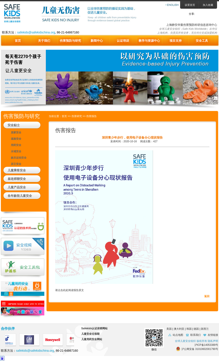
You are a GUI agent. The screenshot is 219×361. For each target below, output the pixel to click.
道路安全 (16, 138)
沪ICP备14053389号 (206, 344)
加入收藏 (208, 5)
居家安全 (16, 132)
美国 (168, 328)
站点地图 (178, 334)
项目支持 (175, 40)
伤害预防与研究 (70, 40)
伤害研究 (76, 116)
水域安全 (16, 151)
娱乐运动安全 (19, 157)
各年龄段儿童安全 (20, 195)
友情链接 (213, 334)
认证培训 (123, 40)
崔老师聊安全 (17, 178)
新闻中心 (97, 40)
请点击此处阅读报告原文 (69, 290)
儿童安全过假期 (90, 333)
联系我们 (195, 334)
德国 (196, 328)
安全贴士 (14, 125)
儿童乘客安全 (17, 170)
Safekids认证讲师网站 (94, 328)
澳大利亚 (179, 328)
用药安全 (16, 145)
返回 (206, 296)
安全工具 (202, 40)
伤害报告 (91, 116)
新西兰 (205, 328)
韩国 (189, 328)
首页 (18, 40)
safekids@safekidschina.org (36, 32)
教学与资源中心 (149, 40)
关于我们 (44, 40)
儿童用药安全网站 (91, 339)
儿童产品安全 (17, 187)
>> (69, 116)
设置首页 (190, 5)
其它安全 (16, 164)
